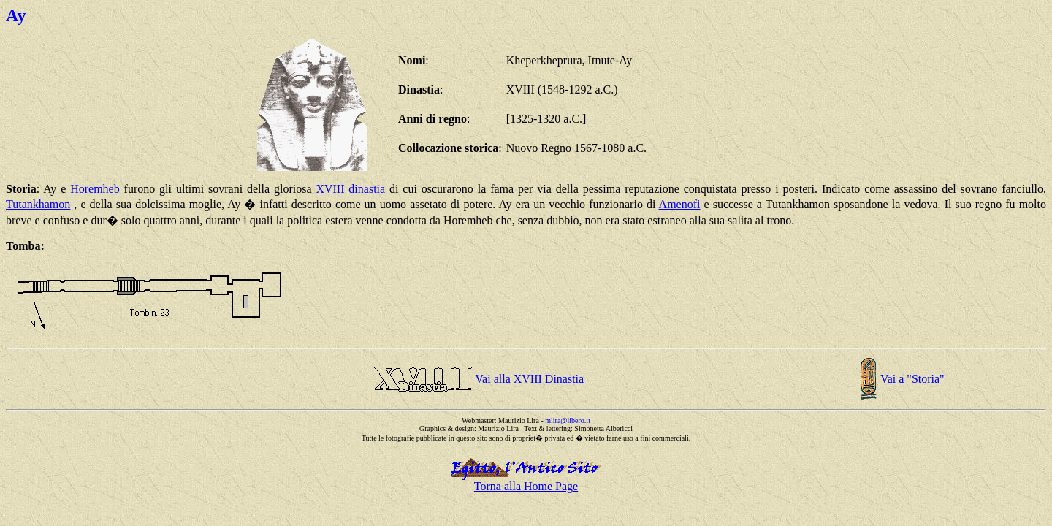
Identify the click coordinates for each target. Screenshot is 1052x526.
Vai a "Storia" (912, 379)
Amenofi (680, 204)
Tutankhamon (38, 204)
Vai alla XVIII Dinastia (529, 379)
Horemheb (95, 189)
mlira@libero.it (567, 420)
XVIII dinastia (350, 189)
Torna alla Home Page (526, 486)
